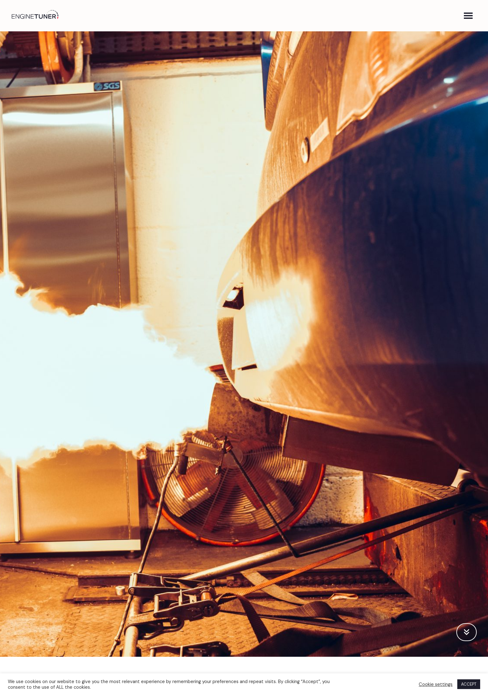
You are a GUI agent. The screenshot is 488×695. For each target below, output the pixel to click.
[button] (468, 16)
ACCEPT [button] (468, 684)
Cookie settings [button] (436, 684)
